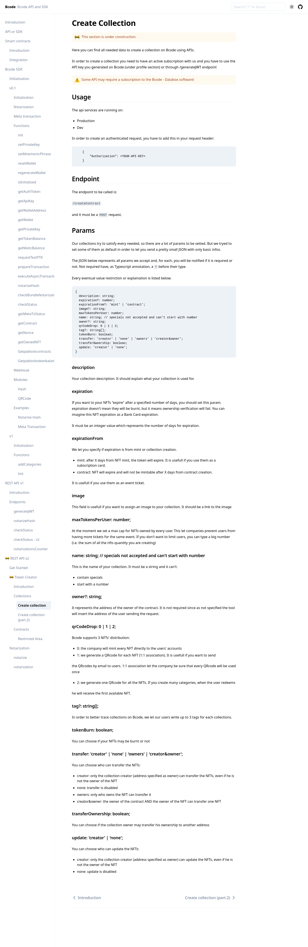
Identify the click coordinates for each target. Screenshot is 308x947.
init (20, 135)
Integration (18, 60)
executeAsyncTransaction (34, 276)
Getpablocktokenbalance (34, 360)
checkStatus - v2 (26, 539)
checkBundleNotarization (34, 295)
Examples (21, 408)
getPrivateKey (29, 229)
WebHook (21, 370)
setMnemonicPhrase (34, 154)
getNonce (26, 332)
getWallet (25, 219)
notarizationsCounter (31, 549)
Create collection (32, 605)
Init (20, 473)
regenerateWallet (32, 172)
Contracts (21, 629)
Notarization (24, 107)
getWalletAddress (32, 210)
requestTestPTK (30, 257)
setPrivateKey (29, 144)
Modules (21, 379)
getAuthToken (29, 191)
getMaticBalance (31, 248)
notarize (20, 657)
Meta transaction (27, 116)
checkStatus (27, 304)
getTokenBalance (32, 238)
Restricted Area (30, 638)
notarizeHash (28, 285)
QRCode (24, 398)
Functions (21, 125)
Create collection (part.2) (31, 617)
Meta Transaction (32, 426)
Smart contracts (18, 41)
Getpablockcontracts (34, 351)
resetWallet (27, 163)
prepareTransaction (33, 266)
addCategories (29, 464)
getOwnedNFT (29, 342)
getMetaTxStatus (31, 313)
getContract (27, 323)
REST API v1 (14, 483)
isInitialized (27, 182)
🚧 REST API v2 (17, 558)
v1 (11, 436)
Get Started (18, 567)
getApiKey (26, 201)
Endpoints (17, 502)
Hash (22, 389)
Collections (22, 596)
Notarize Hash (29, 417)
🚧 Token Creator (23, 577)
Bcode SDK (13, 69)
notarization (23, 667)
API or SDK (13, 31)
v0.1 (12, 88)
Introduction (15, 22)
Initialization (19, 78)
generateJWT (24, 511)
